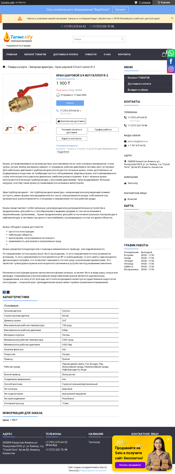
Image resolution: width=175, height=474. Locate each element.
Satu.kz (103, 467)
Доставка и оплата (65, 54)
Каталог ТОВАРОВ (35, 54)
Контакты (124, 54)
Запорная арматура (41, 67)
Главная (11, 54)
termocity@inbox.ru (138, 141)
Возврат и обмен (138, 89)
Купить (70, 103)
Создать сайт (7, 2)
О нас (107, 54)
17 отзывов (145, 2)
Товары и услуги (17, 67)
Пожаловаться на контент (93, 470)
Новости (91, 54)
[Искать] (123, 39)
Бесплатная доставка (73, 121)
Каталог (120, 9)
